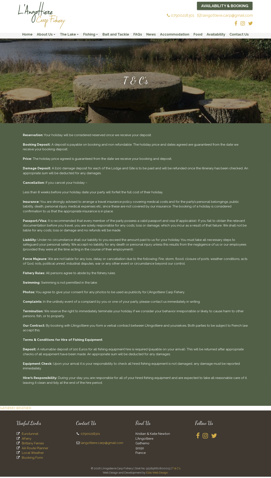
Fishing (91, 37)
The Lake (70, 37)
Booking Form (32, 459)
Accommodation (174, 36)
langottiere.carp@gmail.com (225, 15)
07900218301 (180, 15)
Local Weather (33, 454)
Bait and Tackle (115, 36)
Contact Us (239, 36)
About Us (47, 37)
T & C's (176, 469)
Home (27, 36)
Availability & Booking (224, 6)
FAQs (137, 36)
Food (198, 36)
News (151, 36)
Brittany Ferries (33, 444)
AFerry (26, 440)
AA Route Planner (35, 449)
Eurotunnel (30, 435)
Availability (216, 36)
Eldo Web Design (157, 473)
